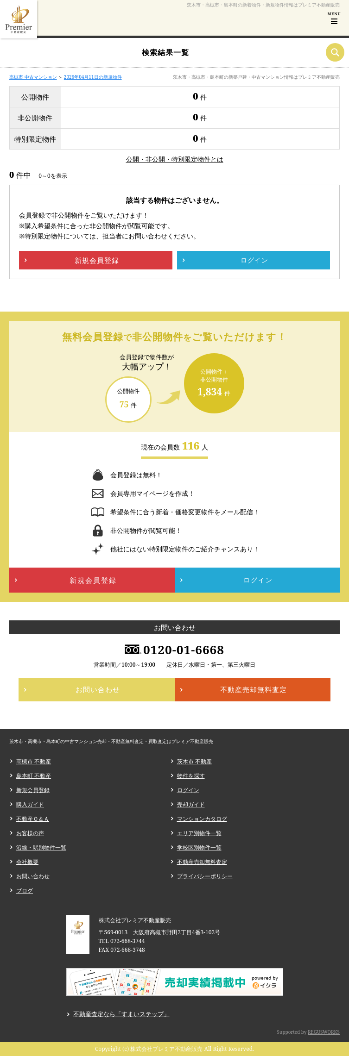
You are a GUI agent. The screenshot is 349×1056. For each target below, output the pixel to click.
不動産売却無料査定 (202, 862)
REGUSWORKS (324, 1032)
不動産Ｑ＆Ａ (32, 819)
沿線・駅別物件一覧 (41, 847)
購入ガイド (30, 804)
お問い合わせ (33, 876)
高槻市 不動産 (33, 761)
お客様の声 (30, 833)
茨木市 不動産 (194, 761)
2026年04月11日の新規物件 (93, 77)
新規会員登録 (33, 790)
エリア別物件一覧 (199, 833)
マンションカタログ (202, 819)
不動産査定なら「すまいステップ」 (121, 1014)
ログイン (188, 790)
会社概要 (27, 862)
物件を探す (191, 776)
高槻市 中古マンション (33, 77)
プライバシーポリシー (205, 876)
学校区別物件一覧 (199, 847)
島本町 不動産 (33, 776)
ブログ (24, 890)
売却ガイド (191, 804)
